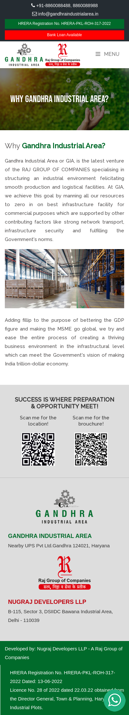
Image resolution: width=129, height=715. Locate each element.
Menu (107, 54)
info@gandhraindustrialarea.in (68, 13)
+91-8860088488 (53, 5)
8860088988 (85, 5)
